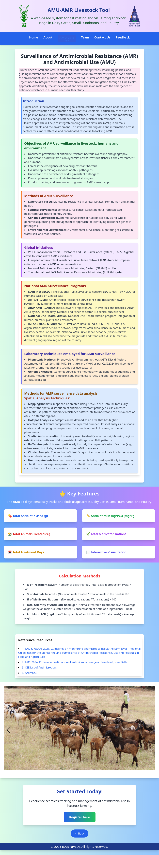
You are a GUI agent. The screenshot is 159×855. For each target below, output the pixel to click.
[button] (64, 771)
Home (33, 37)
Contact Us (102, 37)
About (47, 37)
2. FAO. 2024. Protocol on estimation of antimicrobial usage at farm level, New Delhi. (75, 662)
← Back (79, 833)
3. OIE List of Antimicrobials (39, 667)
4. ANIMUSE (29, 673)
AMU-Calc (66, 39)
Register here (79, 817)
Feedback (123, 37)
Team (85, 37)
